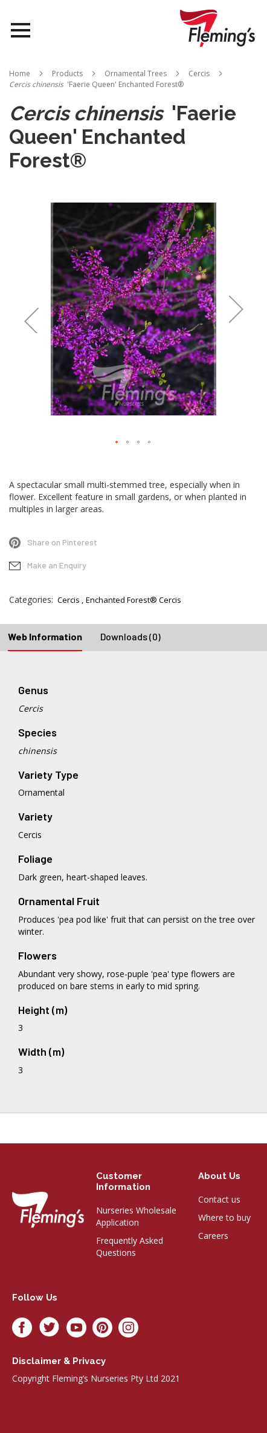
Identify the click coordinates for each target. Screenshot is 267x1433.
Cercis (68, 599)
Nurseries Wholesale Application (136, 1216)
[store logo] (217, 28)
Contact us (219, 1199)
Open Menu (20, 30)
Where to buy (224, 1217)
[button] (31, 309)
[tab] (45, 637)
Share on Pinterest (62, 542)
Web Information (45, 636)
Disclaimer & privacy (59, 1361)
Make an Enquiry (56, 565)
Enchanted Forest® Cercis (133, 599)
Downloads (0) (130, 636)
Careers (213, 1235)
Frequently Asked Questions (129, 1246)
